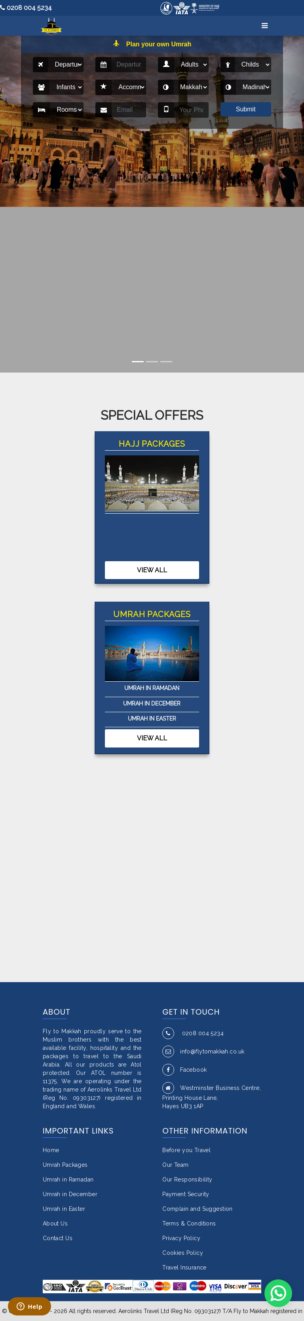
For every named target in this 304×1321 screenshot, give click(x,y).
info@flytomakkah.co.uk (203, 1051)
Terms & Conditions (189, 1223)
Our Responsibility (187, 1179)
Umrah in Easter (152, 718)
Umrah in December (151, 703)
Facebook (184, 1070)
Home (51, 1150)
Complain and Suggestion (197, 1209)
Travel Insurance (184, 1267)
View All (152, 570)
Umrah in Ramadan (151, 688)
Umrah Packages (65, 1165)
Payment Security (185, 1194)
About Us (55, 1223)
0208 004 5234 (26, 7)
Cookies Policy (182, 1253)
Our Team (175, 1165)
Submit (246, 109)
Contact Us (57, 1238)
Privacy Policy (181, 1238)
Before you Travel (186, 1150)
